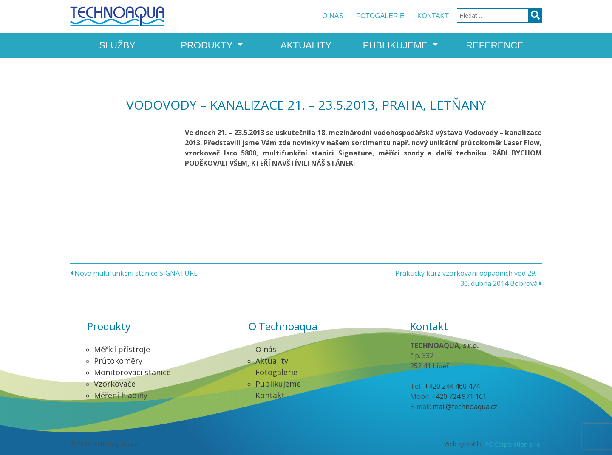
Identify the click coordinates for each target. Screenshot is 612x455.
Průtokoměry (118, 361)
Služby (117, 45)
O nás (332, 16)
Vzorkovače (115, 384)
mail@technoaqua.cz (465, 406)
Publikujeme (397, 45)
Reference (495, 45)
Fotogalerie (380, 16)
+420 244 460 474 (452, 386)
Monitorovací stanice (132, 372)
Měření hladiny (120, 395)
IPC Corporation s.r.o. (512, 444)
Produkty (208, 45)
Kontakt (433, 16)
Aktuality (306, 45)
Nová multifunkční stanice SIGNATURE (134, 273)
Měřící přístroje (122, 349)
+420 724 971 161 (459, 396)
